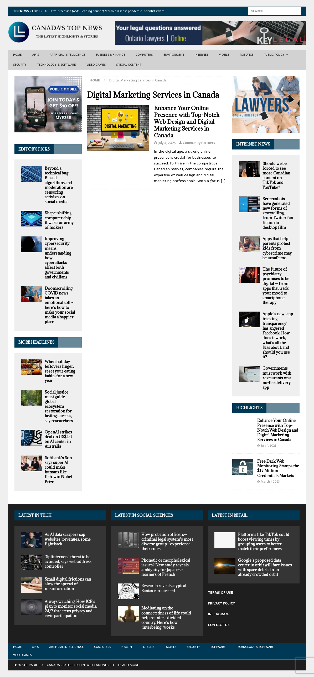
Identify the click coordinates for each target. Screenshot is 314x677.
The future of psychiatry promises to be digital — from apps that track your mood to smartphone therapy (275, 286)
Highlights (249, 407)
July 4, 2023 (167, 143)
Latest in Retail (230, 515)
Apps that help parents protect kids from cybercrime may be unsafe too (277, 248)
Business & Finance (110, 54)
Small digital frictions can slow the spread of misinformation (68, 584)
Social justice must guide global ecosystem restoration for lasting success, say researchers (59, 406)
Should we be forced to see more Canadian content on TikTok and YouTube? (276, 175)
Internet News (253, 144)
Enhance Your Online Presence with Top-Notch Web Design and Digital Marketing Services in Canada (186, 122)
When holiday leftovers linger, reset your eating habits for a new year (60, 371)
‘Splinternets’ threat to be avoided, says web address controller (68, 561)
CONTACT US (219, 625)
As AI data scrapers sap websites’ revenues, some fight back (68, 539)
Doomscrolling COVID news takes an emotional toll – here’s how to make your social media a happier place (60, 305)
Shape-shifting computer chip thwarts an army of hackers (59, 220)
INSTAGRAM (218, 614)
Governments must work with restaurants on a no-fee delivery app (276, 378)
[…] (223, 181)
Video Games (96, 64)
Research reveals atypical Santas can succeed (163, 588)
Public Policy (274, 54)
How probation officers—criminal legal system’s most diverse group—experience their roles (167, 541)
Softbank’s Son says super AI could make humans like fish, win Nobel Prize (58, 469)
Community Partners (199, 143)
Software (217, 646)
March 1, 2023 (270, 481)
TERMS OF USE (220, 592)
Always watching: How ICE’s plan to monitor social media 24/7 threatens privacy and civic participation (70, 608)
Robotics (247, 54)
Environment (173, 54)
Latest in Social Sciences (144, 515)
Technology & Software (56, 64)
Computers (144, 54)
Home (17, 54)
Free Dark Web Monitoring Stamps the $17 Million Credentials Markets (278, 468)
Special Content (128, 64)
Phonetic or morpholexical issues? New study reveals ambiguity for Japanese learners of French (165, 567)
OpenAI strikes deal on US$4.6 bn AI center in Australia (58, 439)
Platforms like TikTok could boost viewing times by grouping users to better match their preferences (263, 541)
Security (20, 64)
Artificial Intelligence (67, 54)
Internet (201, 54)
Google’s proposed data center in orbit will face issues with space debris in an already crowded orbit (265, 567)
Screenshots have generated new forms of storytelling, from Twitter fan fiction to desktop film (277, 213)
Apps (35, 54)
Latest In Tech (35, 515)
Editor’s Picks (34, 149)
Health (126, 646)
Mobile (224, 54)
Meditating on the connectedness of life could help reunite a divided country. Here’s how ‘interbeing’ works (166, 618)
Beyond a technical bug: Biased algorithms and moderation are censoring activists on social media (59, 185)
